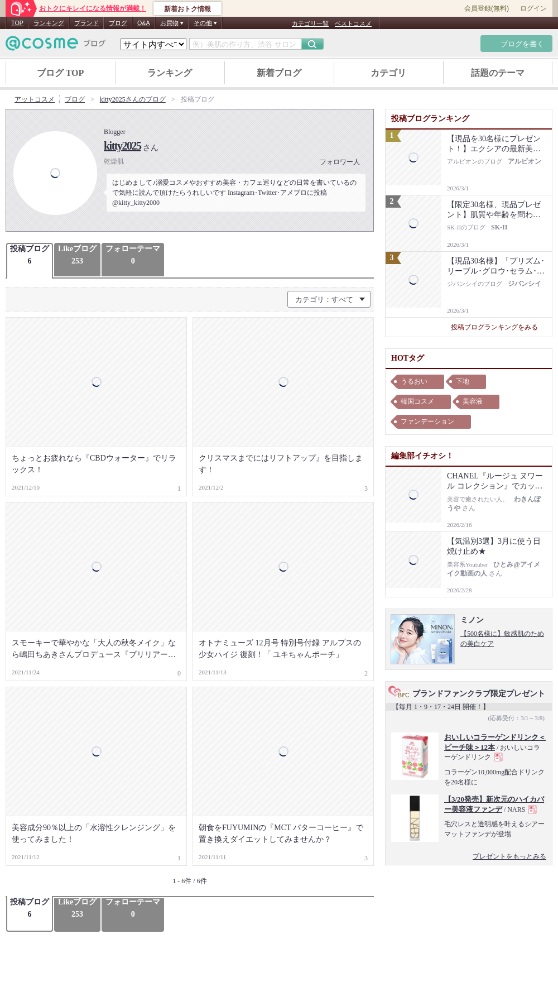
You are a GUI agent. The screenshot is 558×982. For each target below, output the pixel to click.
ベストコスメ (353, 23)
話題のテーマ (498, 73)
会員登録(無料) (486, 8)
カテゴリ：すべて (324, 299)
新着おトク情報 (187, 9)
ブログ (118, 23)
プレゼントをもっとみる (509, 856)
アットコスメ (35, 99)
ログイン (533, 8)
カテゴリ (388, 73)
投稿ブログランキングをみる (498, 327)
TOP (17, 23)
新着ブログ (279, 73)
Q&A (143, 23)
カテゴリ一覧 (310, 23)
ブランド (86, 23)
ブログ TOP (60, 73)
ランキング (48, 23)
